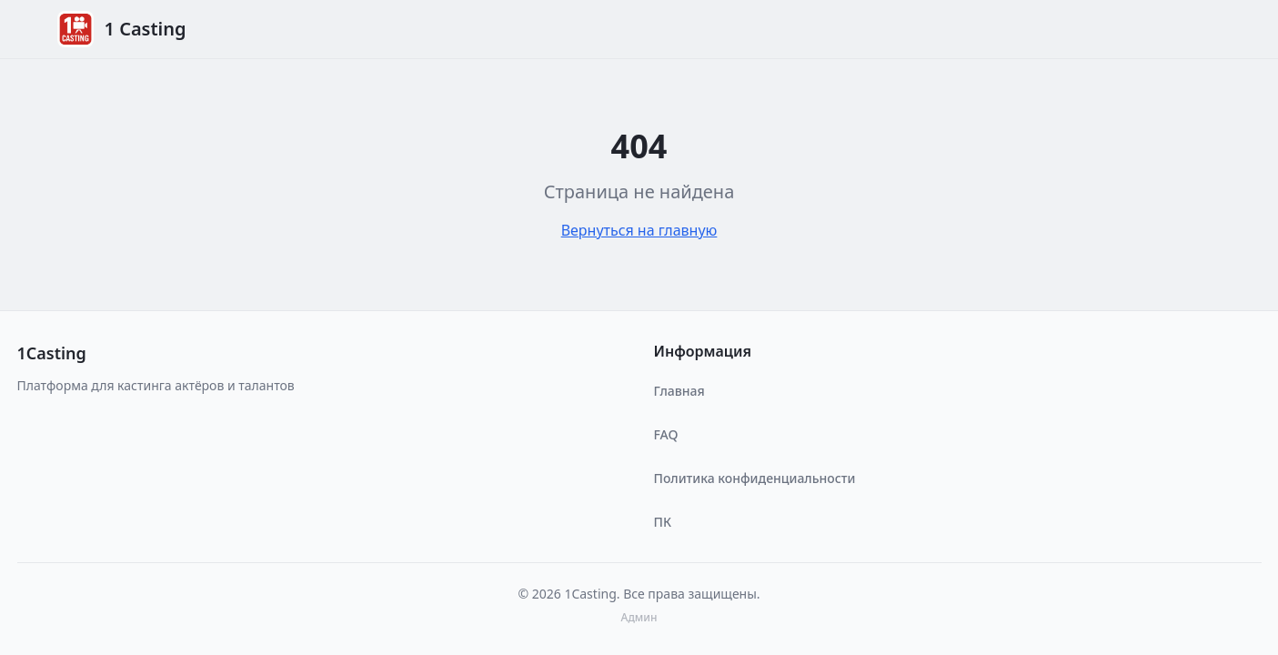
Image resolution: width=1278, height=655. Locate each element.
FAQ (666, 434)
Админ (639, 617)
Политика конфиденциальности (755, 478)
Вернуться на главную (639, 230)
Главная (679, 390)
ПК (662, 521)
